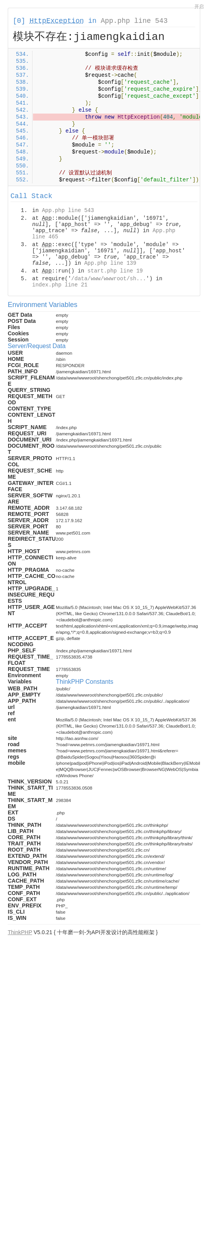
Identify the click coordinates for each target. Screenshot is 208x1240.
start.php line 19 (115, 271)
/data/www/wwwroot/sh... (108, 279)
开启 (199, 6)
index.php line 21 (60, 285)
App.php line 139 (110, 263)
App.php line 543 (134, 21)
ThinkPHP (20, 932)
